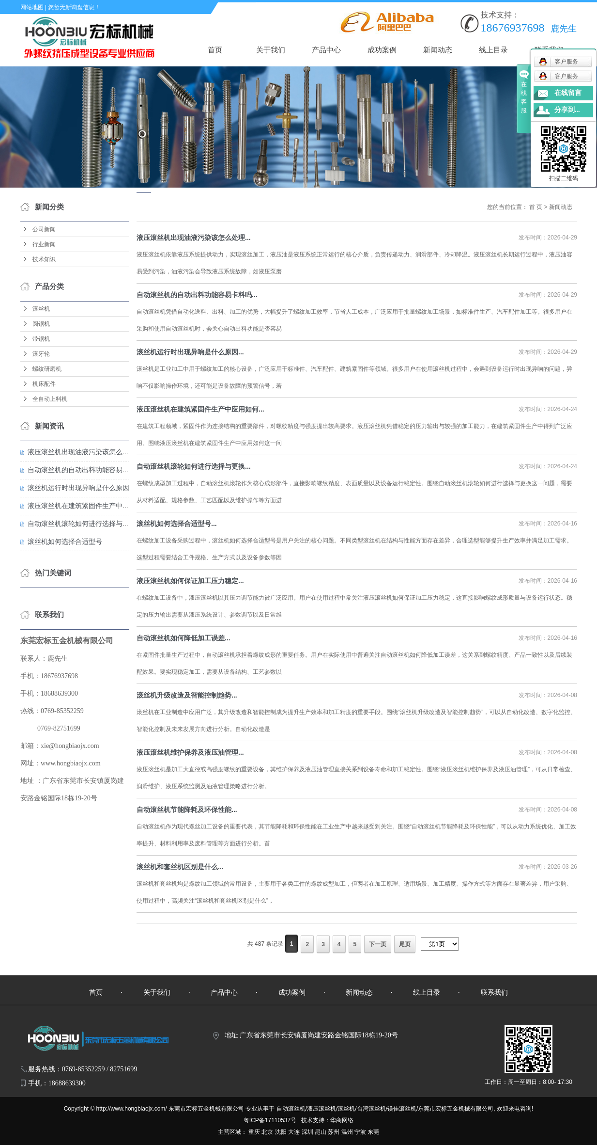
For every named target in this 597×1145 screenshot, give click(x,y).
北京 (267, 1132)
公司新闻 (44, 229)
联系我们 (494, 992)
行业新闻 (44, 244)
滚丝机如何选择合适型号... (177, 523)
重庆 (254, 1132)
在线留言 (568, 92)
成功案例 (382, 50)
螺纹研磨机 (46, 369)
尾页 (405, 944)
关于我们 (270, 50)
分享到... (567, 109)
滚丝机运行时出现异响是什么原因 (78, 488)
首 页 (535, 207)
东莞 (373, 1132)
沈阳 (281, 1132)
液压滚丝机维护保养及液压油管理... (190, 752)
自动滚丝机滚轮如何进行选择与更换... (194, 466)
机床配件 (44, 384)
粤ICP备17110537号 (270, 1120)
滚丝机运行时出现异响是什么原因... (190, 352)
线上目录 (493, 50)
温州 (347, 1132)
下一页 (377, 944)
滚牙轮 (41, 353)
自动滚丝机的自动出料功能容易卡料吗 (85, 470)
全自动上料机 (49, 399)
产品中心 (326, 50)
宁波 (360, 1132)
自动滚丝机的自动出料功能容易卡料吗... (197, 295)
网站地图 (32, 7)
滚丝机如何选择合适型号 (65, 541)
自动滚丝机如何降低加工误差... (183, 638)
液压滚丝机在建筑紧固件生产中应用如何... (200, 409)
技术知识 (44, 259)
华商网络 (341, 1120)
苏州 (333, 1132)
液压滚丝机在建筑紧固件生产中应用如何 (89, 505)
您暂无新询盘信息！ (74, 7)
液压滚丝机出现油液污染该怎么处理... (194, 237)
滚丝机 (41, 308)
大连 (294, 1132)
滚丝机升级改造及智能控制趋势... (187, 695)
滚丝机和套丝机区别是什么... (180, 867)
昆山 (320, 1132)
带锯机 (41, 338)
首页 (215, 50)
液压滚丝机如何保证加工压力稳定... (190, 581)
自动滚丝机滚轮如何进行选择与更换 (82, 523)
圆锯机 (41, 323)
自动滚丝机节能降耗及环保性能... (187, 809)
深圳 (307, 1132)
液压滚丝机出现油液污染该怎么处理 (82, 452)
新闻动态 (437, 50)
